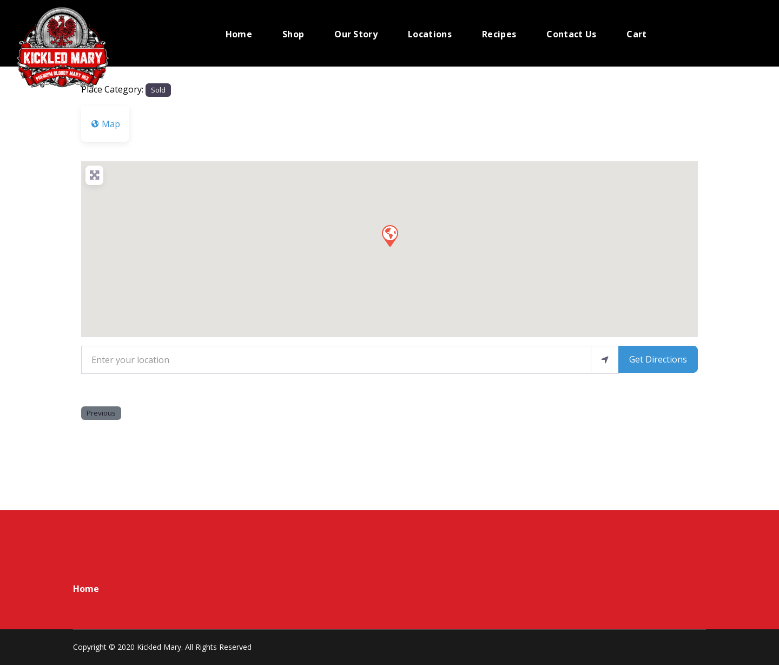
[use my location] (605, 360)
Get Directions (658, 359)
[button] (389, 235)
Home (86, 589)
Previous (101, 413)
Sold (158, 90)
